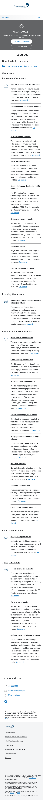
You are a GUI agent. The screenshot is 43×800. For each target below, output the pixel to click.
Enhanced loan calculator (20, 486)
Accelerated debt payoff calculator (24, 415)
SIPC (18, 793)
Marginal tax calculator (19, 602)
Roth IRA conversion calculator (22, 268)
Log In (37, 17)
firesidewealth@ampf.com (18, 691)
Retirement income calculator (22, 219)
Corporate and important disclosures (16, 737)
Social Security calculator (20, 161)
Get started (23, 100)
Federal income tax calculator (22, 569)
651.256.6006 (13, 686)
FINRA (12, 793)
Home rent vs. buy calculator (22, 338)
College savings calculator (21, 537)
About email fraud (10, 753)
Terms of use (9, 745)
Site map (8, 758)
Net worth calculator (18, 464)
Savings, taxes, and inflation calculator (25, 635)
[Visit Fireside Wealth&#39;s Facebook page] (5, 701)
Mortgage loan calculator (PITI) (23, 381)
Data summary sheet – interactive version (22, 66)
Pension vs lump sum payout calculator (26, 106)
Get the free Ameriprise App (23, 769)
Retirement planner (18, 246)
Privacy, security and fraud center (15, 749)
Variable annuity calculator (21, 137)
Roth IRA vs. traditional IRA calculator (25, 85)
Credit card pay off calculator (22, 360)
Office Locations (14, 695)
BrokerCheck (32, 778)
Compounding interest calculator (23, 507)
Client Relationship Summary (14, 741)
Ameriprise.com (10, 732)
